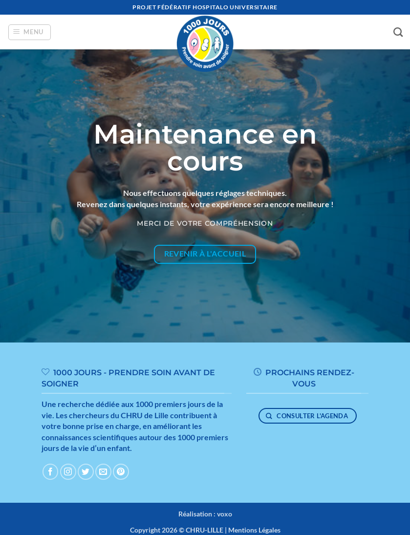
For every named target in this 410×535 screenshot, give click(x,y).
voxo (224, 514)
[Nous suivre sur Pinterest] (121, 472)
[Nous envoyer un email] (103, 472)
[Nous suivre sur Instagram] (68, 472)
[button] (29, 32)
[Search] (398, 32)
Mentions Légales (254, 530)
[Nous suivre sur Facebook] (51, 472)
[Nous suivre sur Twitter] (86, 472)
